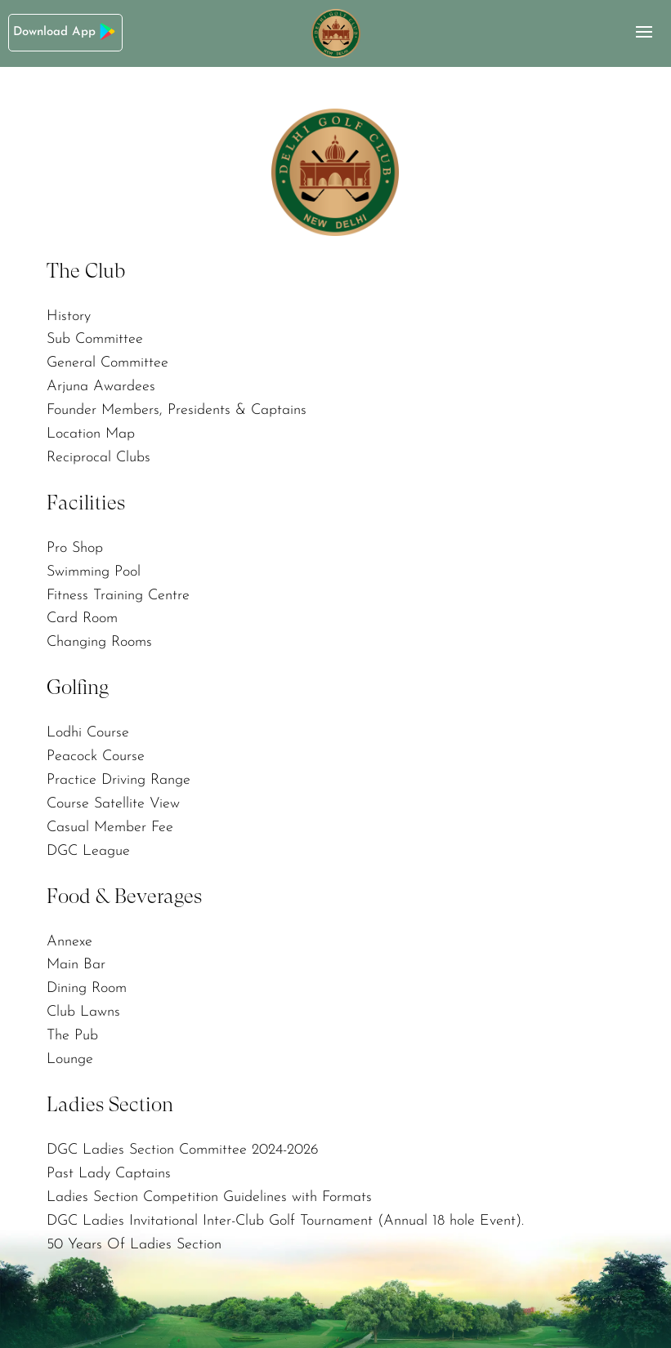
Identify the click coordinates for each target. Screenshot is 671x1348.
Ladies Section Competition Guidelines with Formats (209, 1197)
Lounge (70, 1059)
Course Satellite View (113, 804)
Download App (65, 31)
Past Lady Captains (109, 1173)
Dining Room (87, 988)
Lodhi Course (88, 733)
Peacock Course (96, 756)
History (69, 316)
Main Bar (76, 964)
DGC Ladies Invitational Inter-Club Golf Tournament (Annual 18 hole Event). (285, 1221)
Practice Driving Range (118, 780)
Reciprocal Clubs (98, 457)
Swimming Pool (94, 572)
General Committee (107, 363)
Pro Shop (75, 548)
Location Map (91, 434)
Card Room (82, 618)
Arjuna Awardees (101, 386)
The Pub (72, 1035)
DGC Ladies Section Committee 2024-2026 (183, 1150)
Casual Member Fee (110, 827)
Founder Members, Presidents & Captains (176, 410)
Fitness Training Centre (118, 595)
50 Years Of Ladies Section (134, 1244)
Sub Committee (95, 339)
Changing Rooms (99, 642)
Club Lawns (83, 1012)
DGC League (88, 851)
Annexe (69, 942)
